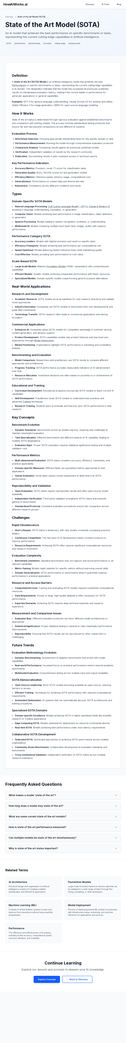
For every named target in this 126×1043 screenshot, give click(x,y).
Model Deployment (44, 340)
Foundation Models (56, 266)
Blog (119, 4)
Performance (19, 85)
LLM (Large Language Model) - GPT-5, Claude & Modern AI (79, 206)
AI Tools (105, 4)
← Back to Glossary (77, 979)
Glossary (90, 4)
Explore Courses (47, 979)
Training (27, 401)
